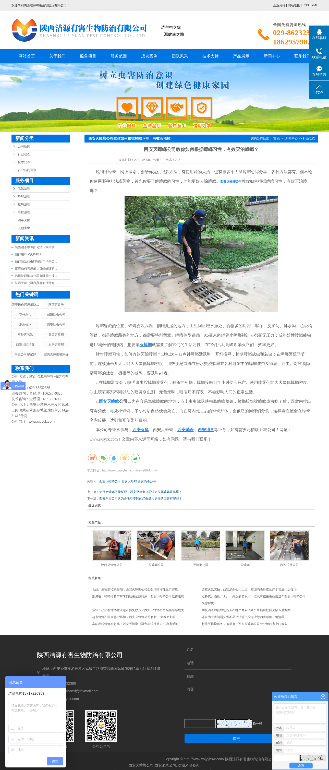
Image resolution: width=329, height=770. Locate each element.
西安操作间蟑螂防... (25, 304)
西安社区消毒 (25, 344)
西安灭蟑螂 (129, 481)
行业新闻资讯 (27, 170)
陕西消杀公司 (289, 565)
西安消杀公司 (147, 481)
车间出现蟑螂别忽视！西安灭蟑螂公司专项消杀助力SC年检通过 (135, 624)
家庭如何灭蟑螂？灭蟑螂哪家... (36, 268)
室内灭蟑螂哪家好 (56, 354)
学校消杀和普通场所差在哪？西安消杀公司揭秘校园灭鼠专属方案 (246, 610)
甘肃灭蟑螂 (56, 334)
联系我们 (302, 56)
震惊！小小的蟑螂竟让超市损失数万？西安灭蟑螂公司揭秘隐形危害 (138, 610)
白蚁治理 (24, 212)
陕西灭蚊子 (56, 304)
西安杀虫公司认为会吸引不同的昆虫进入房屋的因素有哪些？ (140, 498)
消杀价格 (25, 324)
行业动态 (24, 154)
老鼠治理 (24, 188)
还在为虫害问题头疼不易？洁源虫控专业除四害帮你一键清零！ (244, 617)
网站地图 (294, 5)
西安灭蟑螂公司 (110, 481)
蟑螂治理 (24, 196)
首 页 (276, 138)
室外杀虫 (25, 314)
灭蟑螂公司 (156, 565)
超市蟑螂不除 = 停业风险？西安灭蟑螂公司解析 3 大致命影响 (134, 617)
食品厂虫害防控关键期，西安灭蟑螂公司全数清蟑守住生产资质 (135, 589)
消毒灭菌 (24, 220)
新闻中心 (272, 56)
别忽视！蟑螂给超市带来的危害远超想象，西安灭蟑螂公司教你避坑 (138, 596)
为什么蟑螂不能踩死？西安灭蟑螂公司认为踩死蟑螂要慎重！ (140, 492)
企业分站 (279, 5)
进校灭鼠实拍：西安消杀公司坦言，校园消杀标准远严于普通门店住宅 (249, 589)
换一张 (257, 723)
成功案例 (149, 56)
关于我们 (57, 56)
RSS (305, 5)
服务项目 (88, 56)
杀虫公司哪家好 (25, 354)
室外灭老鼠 (25, 334)
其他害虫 (24, 228)
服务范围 (119, 56)
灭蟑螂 (245, 565)
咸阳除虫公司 (56, 314)
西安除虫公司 (56, 324)
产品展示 (241, 56)
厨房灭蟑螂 (56, 344)
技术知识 (24, 162)
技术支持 (210, 56)
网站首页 (27, 56)
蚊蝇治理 (24, 204)
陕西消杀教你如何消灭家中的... (36, 247)
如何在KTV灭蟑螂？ (28, 254)
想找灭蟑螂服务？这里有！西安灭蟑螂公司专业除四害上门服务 (244, 624)
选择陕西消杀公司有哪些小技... (36, 276)
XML (314, 5)
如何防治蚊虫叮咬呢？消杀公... (36, 261)
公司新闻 (24, 146)
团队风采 (180, 56)
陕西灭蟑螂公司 (112, 565)
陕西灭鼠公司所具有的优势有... (36, 283)
